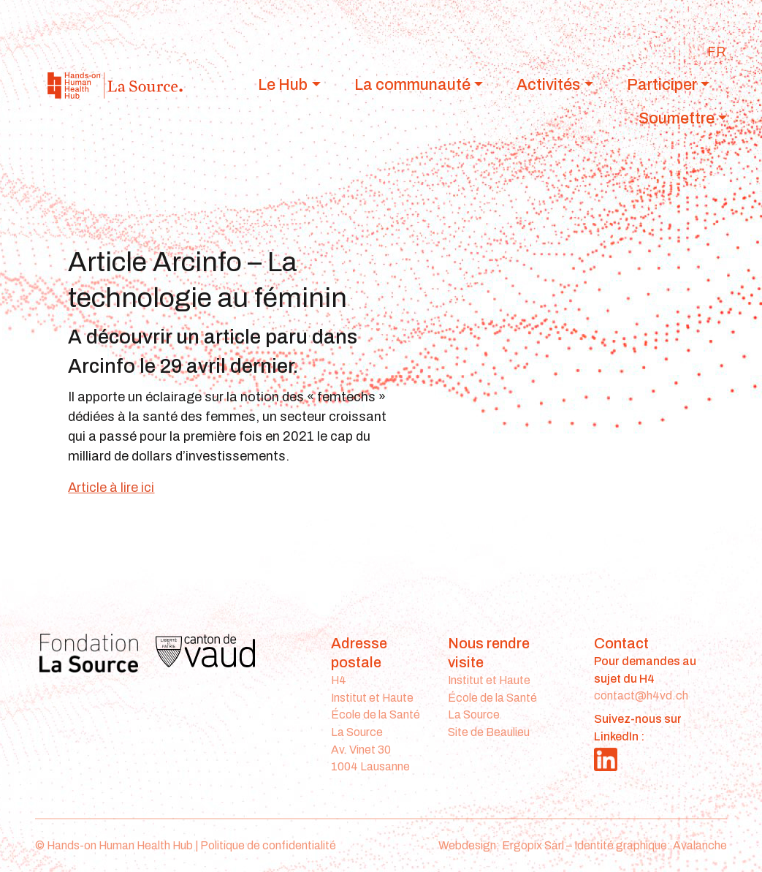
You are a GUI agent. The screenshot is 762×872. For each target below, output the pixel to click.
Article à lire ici (111, 487)
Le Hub (283, 84)
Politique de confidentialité (268, 845)
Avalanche (700, 845)
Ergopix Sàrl (533, 845)
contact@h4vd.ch (641, 695)
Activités (548, 84)
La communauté (412, 84)
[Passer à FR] (716, 52)
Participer (662, 84)
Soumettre (677, 118)
